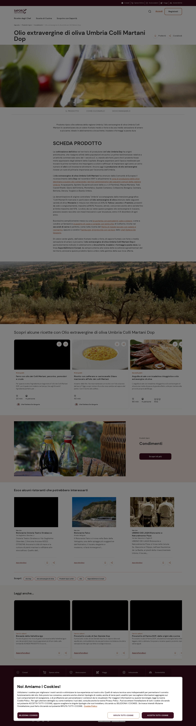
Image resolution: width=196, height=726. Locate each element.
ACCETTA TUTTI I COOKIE (157, 715)
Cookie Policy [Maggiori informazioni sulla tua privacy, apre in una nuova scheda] (90, 706)
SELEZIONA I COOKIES (28, 715)
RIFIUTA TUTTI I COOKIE (123, 715)
